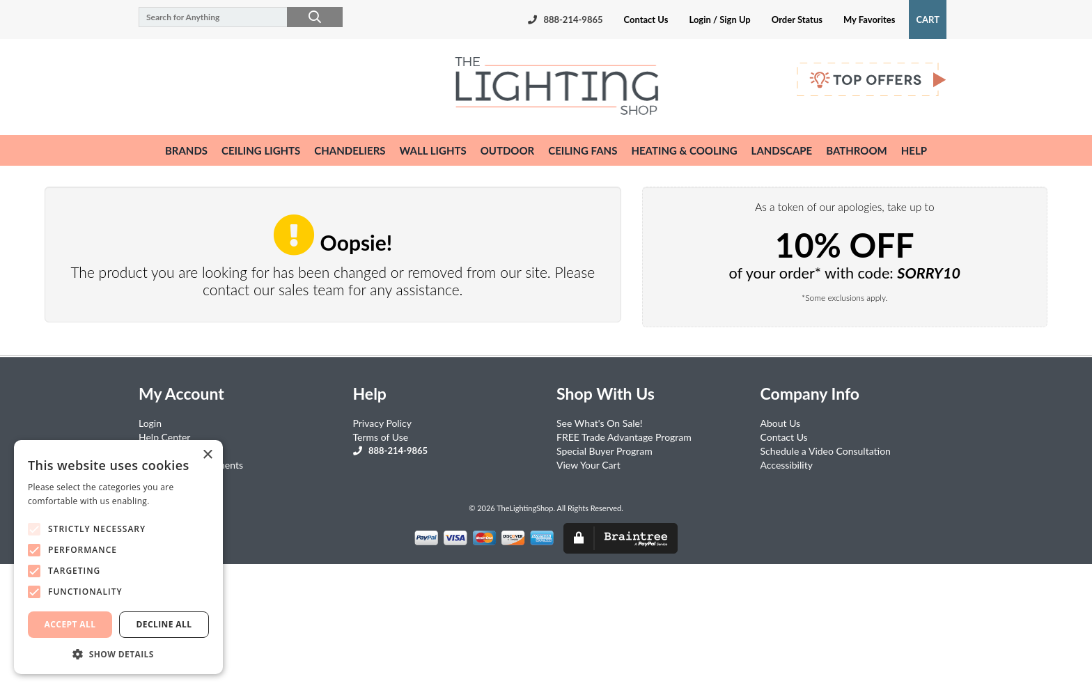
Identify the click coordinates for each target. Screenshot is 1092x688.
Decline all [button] (164, 624)
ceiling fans (582, 150)
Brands (186, 150)
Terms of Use (381, 437)
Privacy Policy (382, 423)
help (914, 150)
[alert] (118, 557)
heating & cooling (684, 150)
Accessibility (786, 465)
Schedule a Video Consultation (825, 451)
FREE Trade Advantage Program (624, 437)
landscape (782, 150)
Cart (927, 19)
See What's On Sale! (599, 423)
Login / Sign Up (719, 19)
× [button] (207, 455)
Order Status (797, 19)
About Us (780, 423)
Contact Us (646, 19)
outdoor (508, 150)
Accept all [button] (70, 624)
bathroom (856, 150)
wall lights (433, 150)
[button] (118, 653)
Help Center (164, 437)
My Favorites (869, 19)
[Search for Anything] (234, 17)
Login (150, 423)
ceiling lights (260, 150)
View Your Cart (588, 465)
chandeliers (349, 150)
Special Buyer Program (604, 451)
